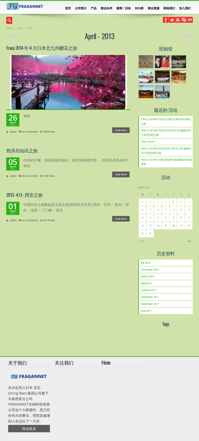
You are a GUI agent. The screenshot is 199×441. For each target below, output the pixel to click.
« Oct (141, 241)
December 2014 (150, 269)
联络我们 (169, 8)
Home (9, 28)
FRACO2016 (147, 141)
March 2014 (147, 276)
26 (173, 225)
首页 (68, 8)
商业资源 (153, 8)
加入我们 (185, 8)
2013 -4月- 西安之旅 (24, 194)
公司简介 (81, 8)
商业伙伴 (106, 8)
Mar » (189, 241)
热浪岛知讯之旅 (22, 150)
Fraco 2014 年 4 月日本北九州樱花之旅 (41, 47)
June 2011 (146, 310)
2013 (19, 28)
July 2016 (145, 262)
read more (121, 130)
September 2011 (150, 304)
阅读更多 (29, 428)
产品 (94, 8)
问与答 (139, 8)
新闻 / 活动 (123, 8)
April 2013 (146, 283)
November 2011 (150, 297)
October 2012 (148, 290)
